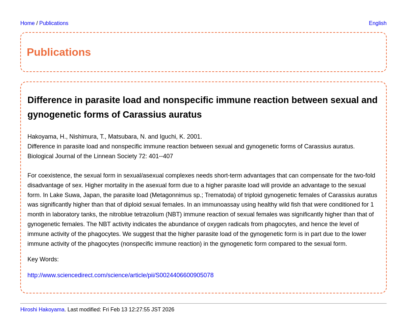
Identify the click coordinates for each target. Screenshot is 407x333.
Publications (53, 23)
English (377, 23)
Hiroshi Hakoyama (42, 309)
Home (27, 23)
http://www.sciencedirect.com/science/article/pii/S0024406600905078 (120, 275)
